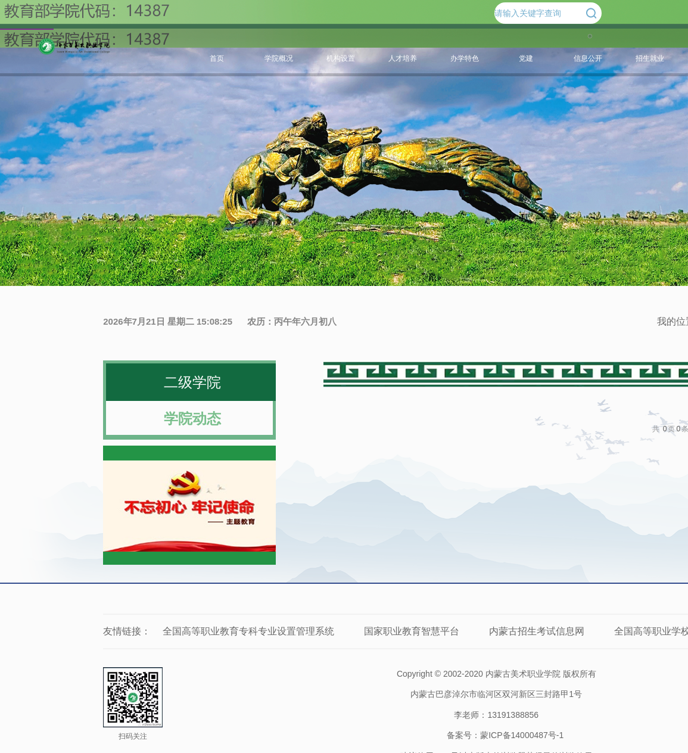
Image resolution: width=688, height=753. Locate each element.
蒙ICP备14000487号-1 (522, 735)
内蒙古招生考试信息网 (536, 631)
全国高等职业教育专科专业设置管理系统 (248, 631)
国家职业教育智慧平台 (411, 631)
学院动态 (192, 418)
